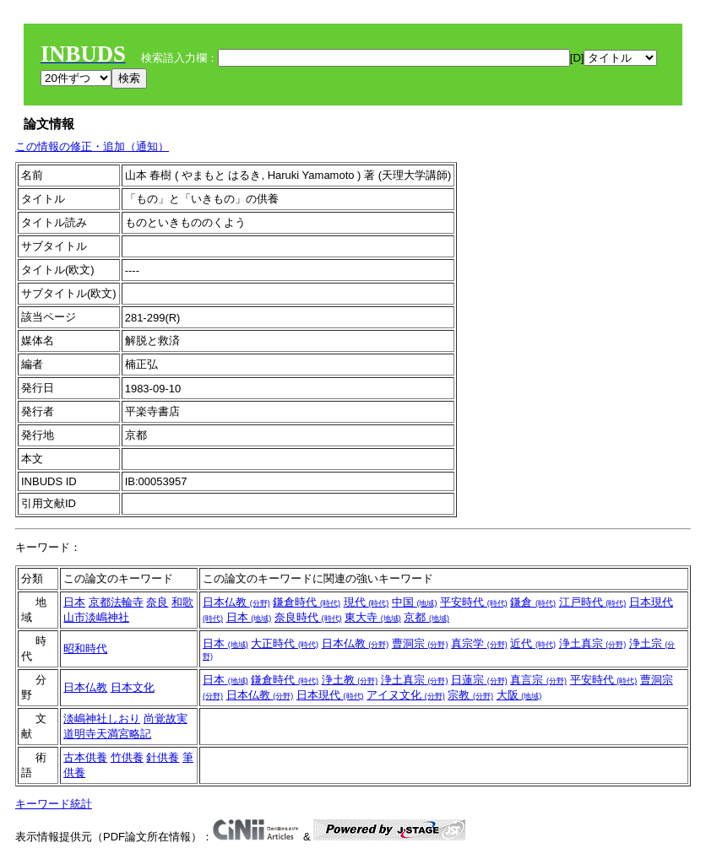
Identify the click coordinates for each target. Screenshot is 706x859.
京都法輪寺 (116, 602)
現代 (366, 602)
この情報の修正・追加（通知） (92, 146)
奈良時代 (308, 617)
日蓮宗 (479, 679)
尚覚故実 (165, 718)
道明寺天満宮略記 (107, 733)
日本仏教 (236, 602)
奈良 (157, 602)
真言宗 (538, 679)
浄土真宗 (593, 643)
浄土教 (350, 679)
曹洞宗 (420, 643)
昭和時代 (85, 648)
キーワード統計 (53, 803)
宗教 (470, 695)
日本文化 (133, 687)
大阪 (519, 695)
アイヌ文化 (406, 695)
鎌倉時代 (306, 602)
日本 (74, 602)
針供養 (162, 757)
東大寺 (373, 617)
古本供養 (85, 757)
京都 (426, 617)
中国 (414, 602)
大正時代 (284, 643)
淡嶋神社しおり (101, 718)
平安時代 (474, 602)
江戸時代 (593, 602)
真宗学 (479, 643)
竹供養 (127, 757)
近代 (533, 643)
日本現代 (330, 695)
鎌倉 (533, 602)
